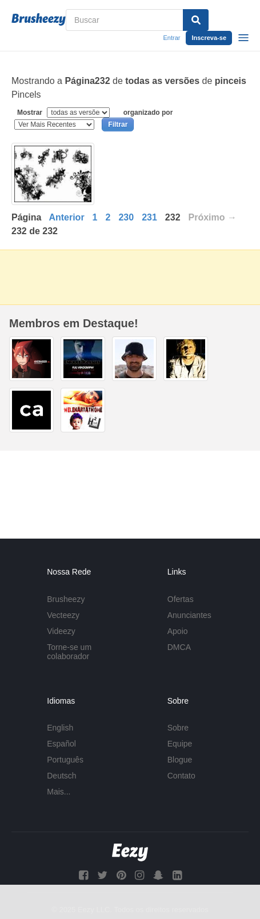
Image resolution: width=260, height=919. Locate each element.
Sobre (178, 727)
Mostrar (64, 113)
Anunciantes (189, 615)
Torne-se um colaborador (69, 652)
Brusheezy (66, 599)
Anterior (66, 217)
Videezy (61, 631)
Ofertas (180, 599)
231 (149, 217)
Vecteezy (63, 615)
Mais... (58, 791)
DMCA (179, 647)
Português (65, 759)
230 (126, 217)
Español (61, 743)
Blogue (180, 759)
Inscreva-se (208, 37)
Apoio (177, 631)
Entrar (171, 37)
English (60, 727)
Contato (181, 775)
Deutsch (61, 775)
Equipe (180, 743)
